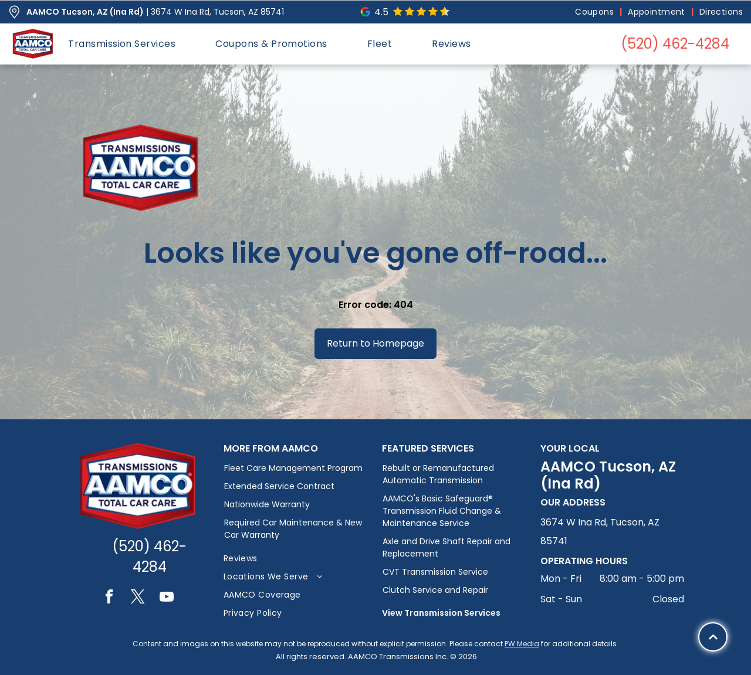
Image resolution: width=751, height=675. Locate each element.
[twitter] (138, 598)
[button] (121, 43)
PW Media (522, 644)
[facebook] (109, 598)
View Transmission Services (441, 613)
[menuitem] (595, 12)
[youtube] (167, 598)
